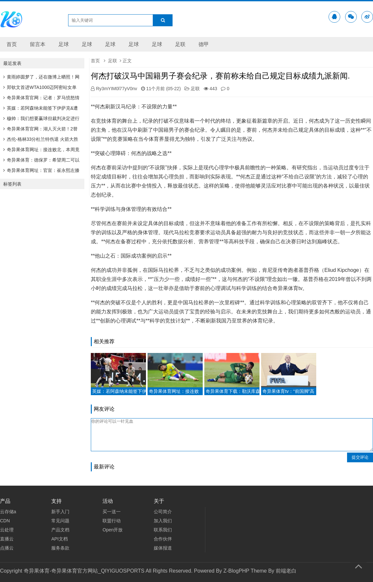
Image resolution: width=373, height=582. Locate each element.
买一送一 (111, 511)
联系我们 (163, 529)
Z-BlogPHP (236, 571)
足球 (63, 44)
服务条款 (60, 548)
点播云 (7, 548)
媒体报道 (163, 548)
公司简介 (163, 511)
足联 (180, 44)
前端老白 (286, 571)
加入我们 (163, 520)
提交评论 (360, 457)
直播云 (7, 538)
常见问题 (60, 520)
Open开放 (112, 529)
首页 (11, 44)
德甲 (204, 44)
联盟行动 (111, 520)
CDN (5, 520)
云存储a (8, 511)
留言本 (37, 44)
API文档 (59, 538)
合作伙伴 (163, 538)
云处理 (7, 529)
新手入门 (60, 511)
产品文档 (60, 529)
